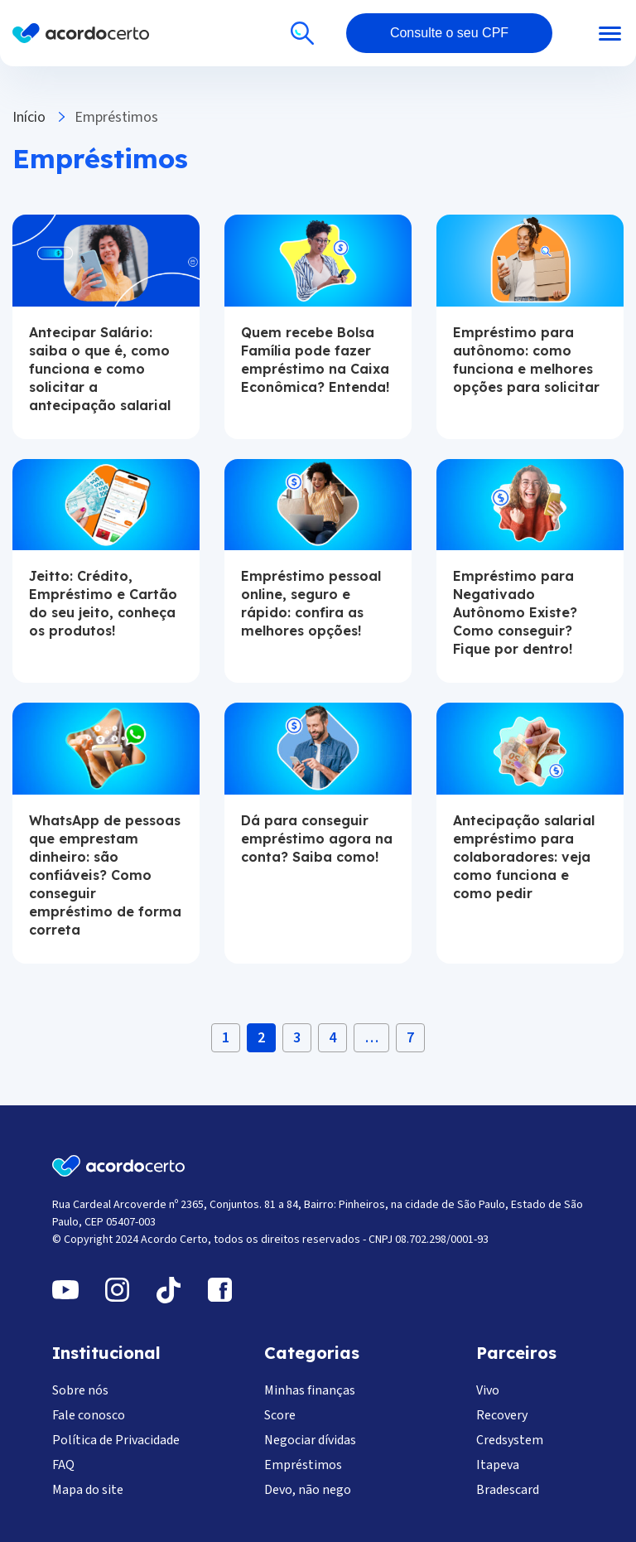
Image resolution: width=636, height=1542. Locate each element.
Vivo (487, 1390)
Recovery (502, 1415)
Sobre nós (80, 1390)
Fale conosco (88, 1415)
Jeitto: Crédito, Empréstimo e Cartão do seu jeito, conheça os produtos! (103, 603)
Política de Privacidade (116, 1440)
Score (280, 1415)
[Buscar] (302, 33)
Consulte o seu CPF (449, 33)
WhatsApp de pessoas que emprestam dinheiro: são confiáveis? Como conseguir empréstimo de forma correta (105, 875)
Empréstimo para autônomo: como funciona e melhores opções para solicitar (526, 359)
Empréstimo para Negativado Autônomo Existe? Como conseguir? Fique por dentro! (515, 612)
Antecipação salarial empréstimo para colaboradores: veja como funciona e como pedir (524, 857)
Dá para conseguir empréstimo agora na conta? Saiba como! (317, 838)
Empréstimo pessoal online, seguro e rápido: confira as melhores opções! (311, 603)
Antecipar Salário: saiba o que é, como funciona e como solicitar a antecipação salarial (100, 368)
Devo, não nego (307, 1490)
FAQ (63, 1465)
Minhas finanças (309, 1390)
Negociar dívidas (310, 1440)
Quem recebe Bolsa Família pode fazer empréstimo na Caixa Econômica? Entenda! (315, 359)
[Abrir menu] (588, 34)
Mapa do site (87, 1490)
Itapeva (497, 1465)
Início (29, 117)
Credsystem (509, 1440)
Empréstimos (303, 1465)
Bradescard (507, 1490)
